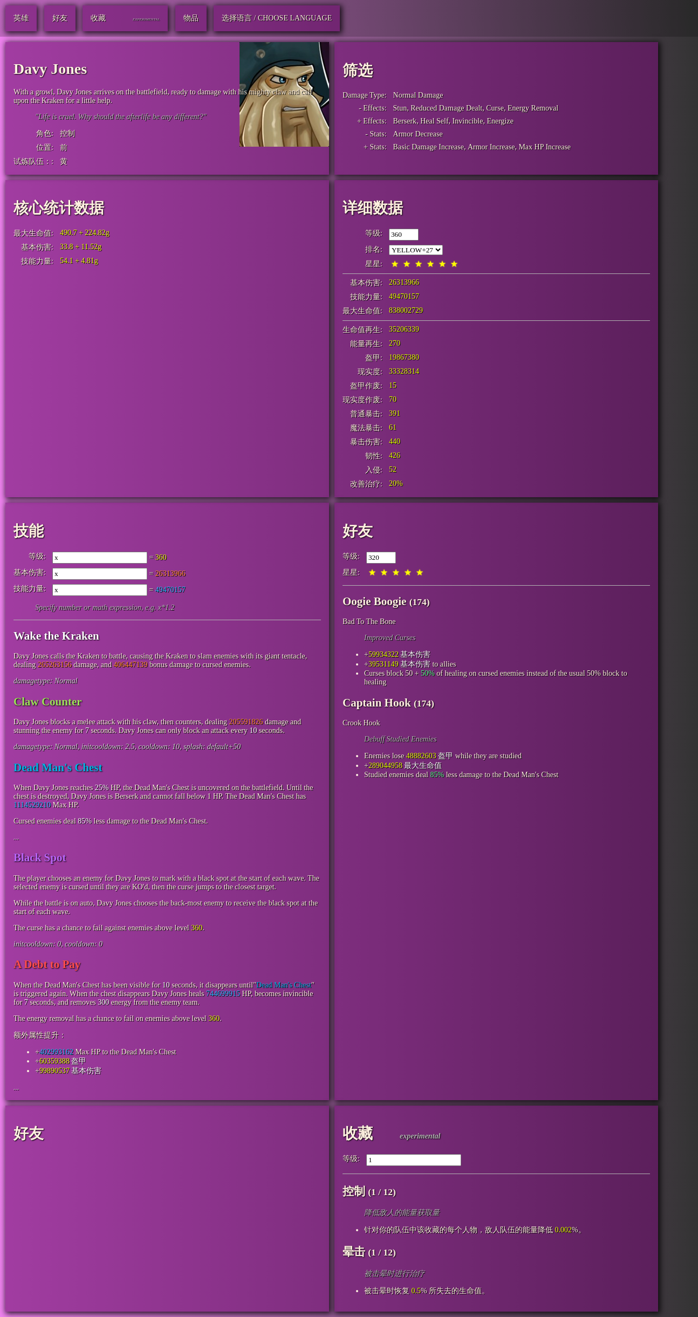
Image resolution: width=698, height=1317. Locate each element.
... (16, 837)
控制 (67, 133)
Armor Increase (491, 147)
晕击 (354, 1251)
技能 (28, 531)
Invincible (468, 121)
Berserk (405, 121)
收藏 (358, 1133)
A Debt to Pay (46, 964)
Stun (400, 108)
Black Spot (39, 857)
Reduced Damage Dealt (446, 108)
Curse (495, 108)
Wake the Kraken (56, 635)
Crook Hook (361, 723)
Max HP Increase (544, 147)
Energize (500, 121)
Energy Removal (533, 108)
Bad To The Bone (369, 622)
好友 (358, 531)
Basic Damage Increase (428, 147)
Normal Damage (418, 95)
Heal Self (434, 121)
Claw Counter (47, 701)
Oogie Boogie (374, 601)
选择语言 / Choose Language (277, 18)
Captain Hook (377, 702)
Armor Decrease (418, 134)
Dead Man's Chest (57, 767)
